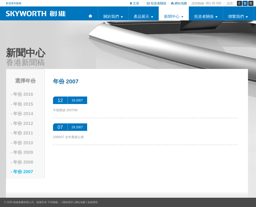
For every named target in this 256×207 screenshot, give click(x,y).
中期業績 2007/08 (65, 110)
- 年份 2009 (22, 152)
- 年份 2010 (22, 142)
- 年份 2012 (22, 123)
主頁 (136, 3)
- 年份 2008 (22, 162)
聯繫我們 (236, 16)
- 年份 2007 (22, 171)
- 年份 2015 (22, 104)
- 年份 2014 (22, 113)
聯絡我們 (68, 202)
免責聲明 (92, 202)
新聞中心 (171, 16)
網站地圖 (181, 3)
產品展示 (141, 16)
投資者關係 (158, 3)
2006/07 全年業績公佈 (68, 137)
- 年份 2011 (22, 133)
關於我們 (111, 16)
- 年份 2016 (22, 94)
